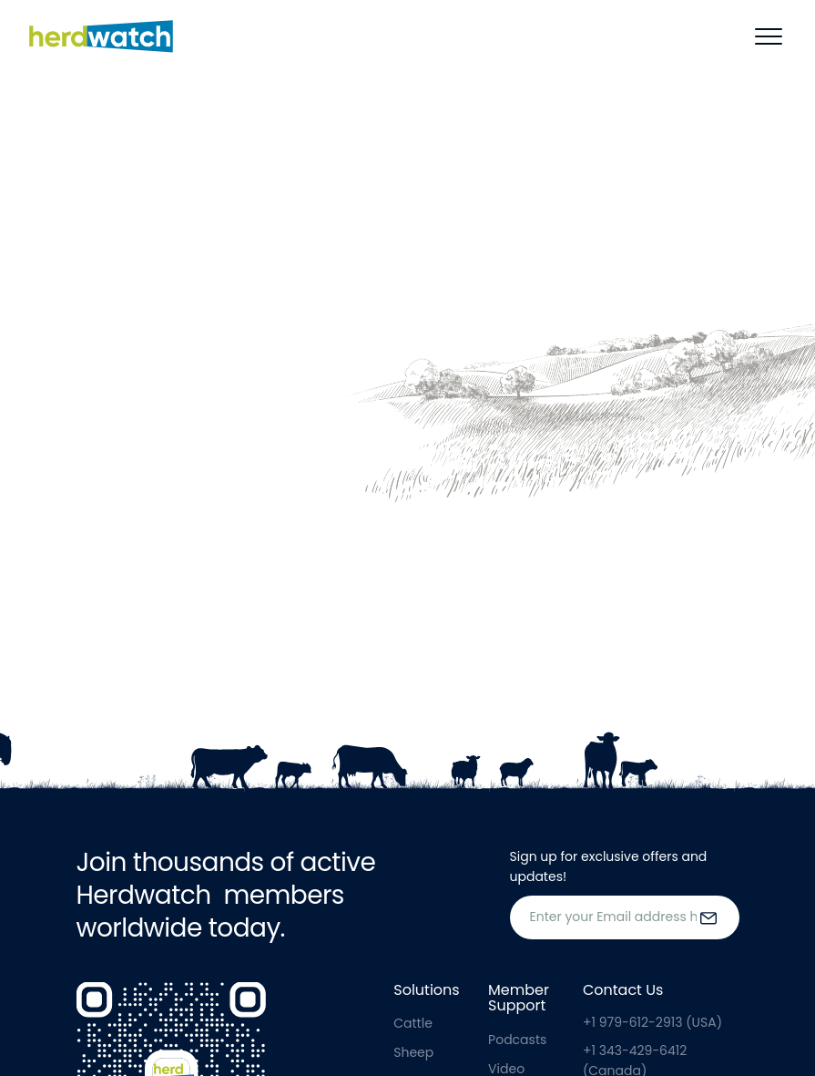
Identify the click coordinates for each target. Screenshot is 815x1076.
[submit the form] (708, 917)
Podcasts (517, 1039)
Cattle (413, 1023)
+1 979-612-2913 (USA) (652, 1022)
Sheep (413, 1052)
